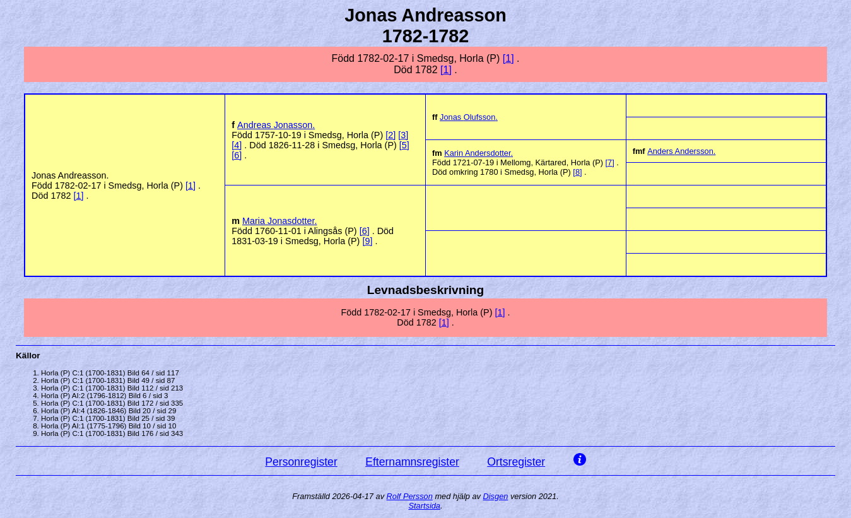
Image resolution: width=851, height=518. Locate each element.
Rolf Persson (410, 496)
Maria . (279, 221)
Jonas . (469, 117)
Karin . (478, 153)
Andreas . (276, 125)
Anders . (681, 151)
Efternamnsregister (412, 462)
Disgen (495, 496)
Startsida (424, 505)
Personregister (301, 462)
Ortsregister (516, 462)
